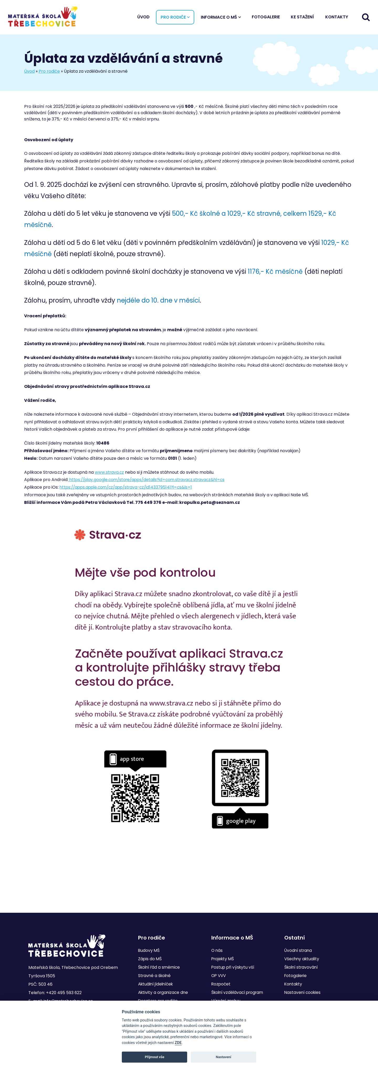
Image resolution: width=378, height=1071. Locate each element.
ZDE (178, 1043)
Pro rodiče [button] (173, 18)
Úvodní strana (298, 950)
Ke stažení (302, 18)
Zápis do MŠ (150, 959)
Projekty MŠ (223, 959)
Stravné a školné (155, 976)
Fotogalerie (266, 18)
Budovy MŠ (149, 950)
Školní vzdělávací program (239, 992)
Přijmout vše (154, 1057)
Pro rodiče (49, 73)
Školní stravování (302, 967)
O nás (217, 950)
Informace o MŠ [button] (219, 18)
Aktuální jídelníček (157, 984)
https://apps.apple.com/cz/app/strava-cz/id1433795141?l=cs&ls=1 (129, 490)
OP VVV (219, 976)
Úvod (143, 18)
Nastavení (223, 1057)
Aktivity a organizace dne (164, 992)
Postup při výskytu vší (233, 967)
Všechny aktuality (302, 959)
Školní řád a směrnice (160, 967)
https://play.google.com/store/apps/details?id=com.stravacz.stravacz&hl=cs (150, 482)
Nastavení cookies (303, 992)
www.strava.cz (110, 475)
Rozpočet (221, 984)
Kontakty (336, 18)
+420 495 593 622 (64, 993)
